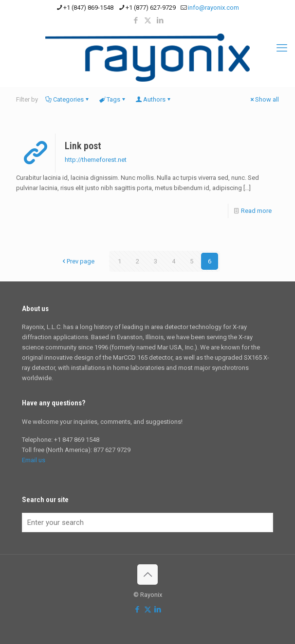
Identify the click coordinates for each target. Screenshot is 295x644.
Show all (264, 99)
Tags (113, 99)
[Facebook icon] (135, 20)
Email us (33, 460)
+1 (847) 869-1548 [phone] (88, 7)
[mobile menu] (282, 48)
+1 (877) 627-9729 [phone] (151, 7)
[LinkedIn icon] (160, 20)
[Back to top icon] (147, 574)
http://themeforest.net (96, 159)
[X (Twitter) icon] (147, 20)
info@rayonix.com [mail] (213, 7)
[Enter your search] (147, 522)
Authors (153, 99)
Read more (256, 210)
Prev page (77, 261)
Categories (67, 99)
